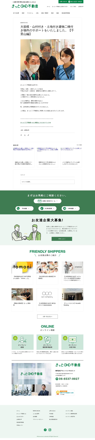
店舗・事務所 (44, 13)
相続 (57, 13)
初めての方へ (65, 6)
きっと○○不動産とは (57, 6)
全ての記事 (16, 13)
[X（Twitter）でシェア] (24, 135)
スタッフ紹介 (73, 6)
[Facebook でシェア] (21, 135)
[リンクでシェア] (28, 135)
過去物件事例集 (66, 13)
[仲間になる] (62, 239)
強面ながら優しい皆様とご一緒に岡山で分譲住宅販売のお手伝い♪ (23, 163)
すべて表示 (79, 145)
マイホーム (30, 13)
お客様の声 (26, 130)
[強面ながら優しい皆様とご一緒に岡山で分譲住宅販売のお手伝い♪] (23, 154)
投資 (52, 13)
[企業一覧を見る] (47, 317)
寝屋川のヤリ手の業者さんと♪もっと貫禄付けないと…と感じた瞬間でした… (47, 163)
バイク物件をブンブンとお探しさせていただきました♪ (71, 163)
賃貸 (23, 13)
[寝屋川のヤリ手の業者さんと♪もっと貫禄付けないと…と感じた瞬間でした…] (47, 154)
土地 (37, 13)
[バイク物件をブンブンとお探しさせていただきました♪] (71, 154)
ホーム (48, 6)
